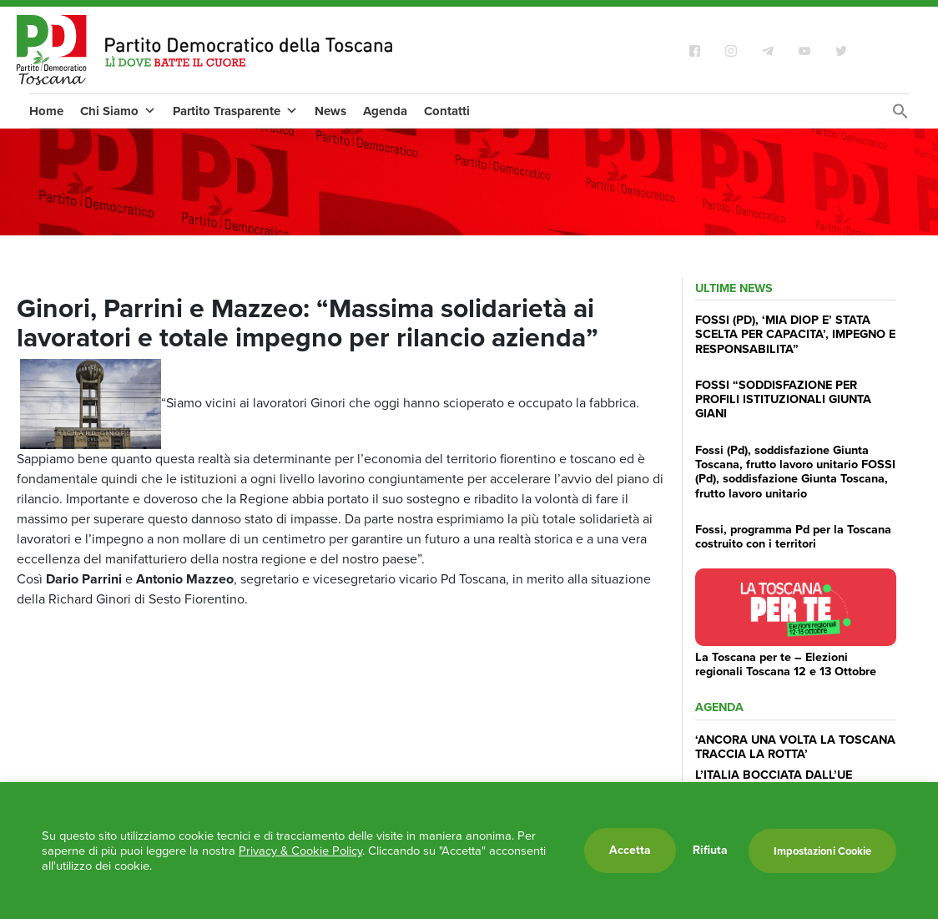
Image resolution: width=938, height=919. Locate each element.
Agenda (385, 111)
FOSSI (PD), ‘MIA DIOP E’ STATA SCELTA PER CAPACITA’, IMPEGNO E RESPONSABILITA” (795, 334)
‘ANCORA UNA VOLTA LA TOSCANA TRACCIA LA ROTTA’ (795, 746)
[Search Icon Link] (900, 115)
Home (46, 111)
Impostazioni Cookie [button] (822, 851)
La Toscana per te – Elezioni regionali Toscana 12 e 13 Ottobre (785, 664)
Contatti (447, 111)
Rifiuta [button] (710, 850)
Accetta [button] (630, 850)
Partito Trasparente (235, 111)
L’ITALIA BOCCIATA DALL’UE (773, 774)
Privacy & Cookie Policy (300, 850)
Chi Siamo (118, 111)
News (330, 111)
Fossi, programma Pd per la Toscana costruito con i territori (793, 536)
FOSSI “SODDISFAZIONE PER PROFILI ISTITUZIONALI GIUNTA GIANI (783, 399)
